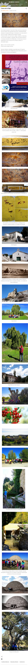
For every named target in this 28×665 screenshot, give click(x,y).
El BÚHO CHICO (14, 2)
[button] (26, 9)
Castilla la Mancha (5, 661)
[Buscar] (26, 2)
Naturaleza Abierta (14, 661)
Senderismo (22, 661)
